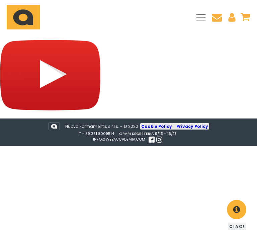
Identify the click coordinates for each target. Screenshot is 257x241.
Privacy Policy (192, 126)
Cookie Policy (157, 126)
